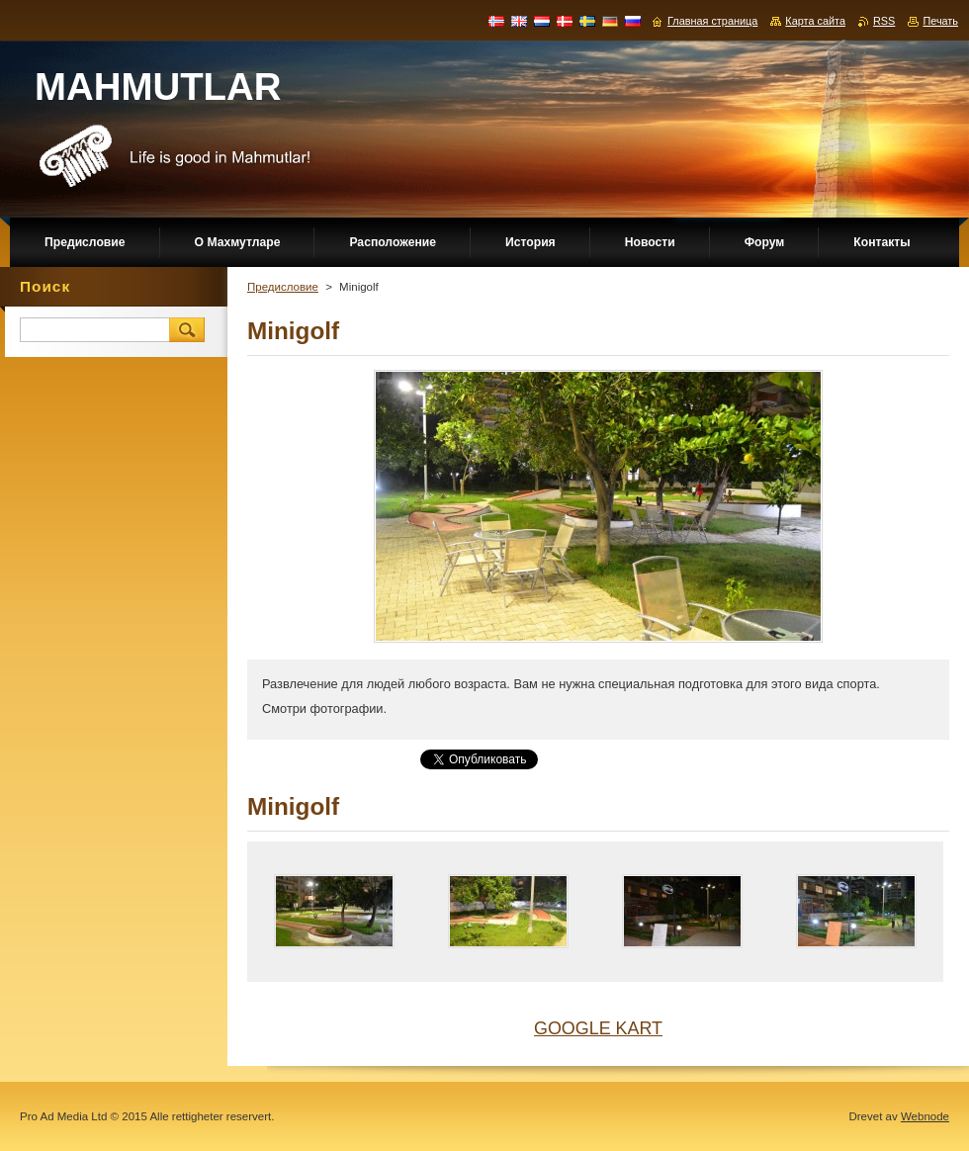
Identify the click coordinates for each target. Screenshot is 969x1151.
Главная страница (712, 21)
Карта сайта (815, 21)
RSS (884, 21)
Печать (940, 21)
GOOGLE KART (598, 1028)
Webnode (925, 1116)
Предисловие (282, 287)
